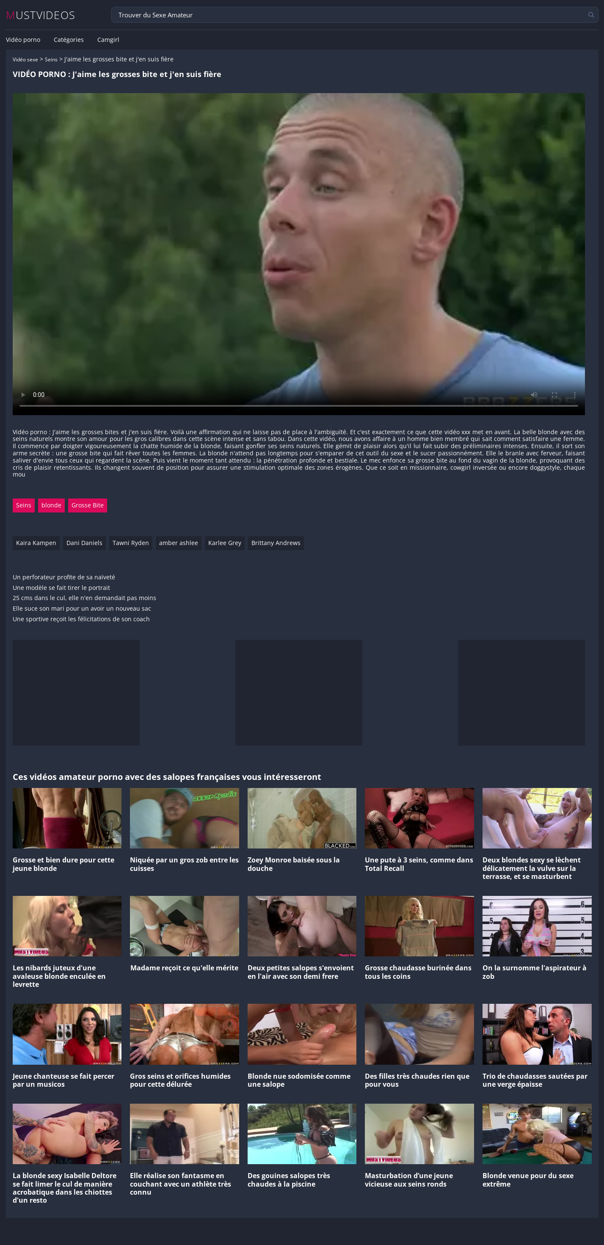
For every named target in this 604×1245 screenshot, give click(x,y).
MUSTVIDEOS (41, 15)
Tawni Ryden (131, 543)
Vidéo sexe (25, 59)
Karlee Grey (224, 543)
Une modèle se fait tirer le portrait (61, 588)
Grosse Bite (88, 505)
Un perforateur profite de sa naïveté (64, 577)
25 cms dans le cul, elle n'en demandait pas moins (84, 598)
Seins (51, 59)
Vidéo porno (23, 40)
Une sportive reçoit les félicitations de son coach (81, 619)
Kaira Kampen (36, 543)
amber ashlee (178, 543)
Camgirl (108, 40)
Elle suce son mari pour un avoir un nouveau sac (82, 608)
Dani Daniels (84, 543)
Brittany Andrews (276, 543)
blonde (51, 505)
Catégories (69, 40)
